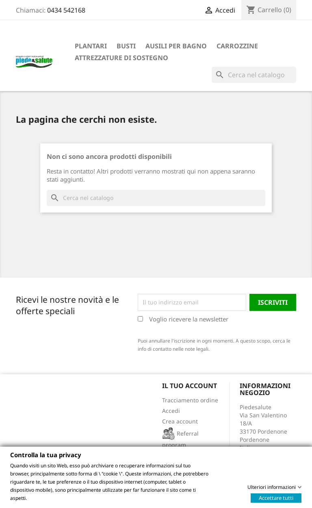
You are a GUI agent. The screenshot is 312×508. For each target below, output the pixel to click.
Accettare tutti (276, 497)
